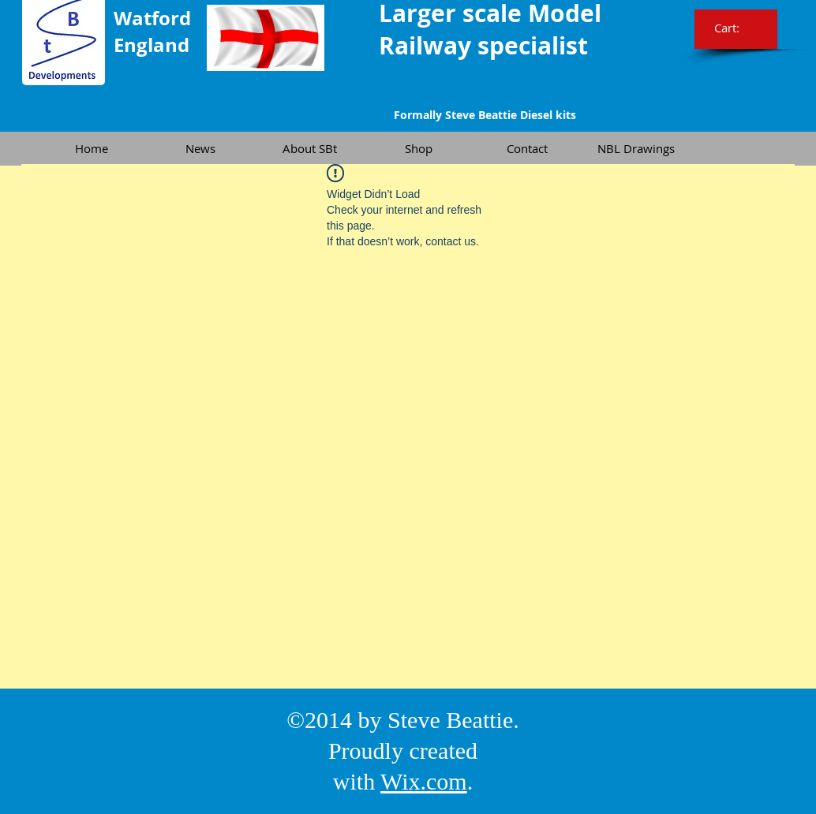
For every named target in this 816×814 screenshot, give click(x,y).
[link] (737, 28)
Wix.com (423, 781)
